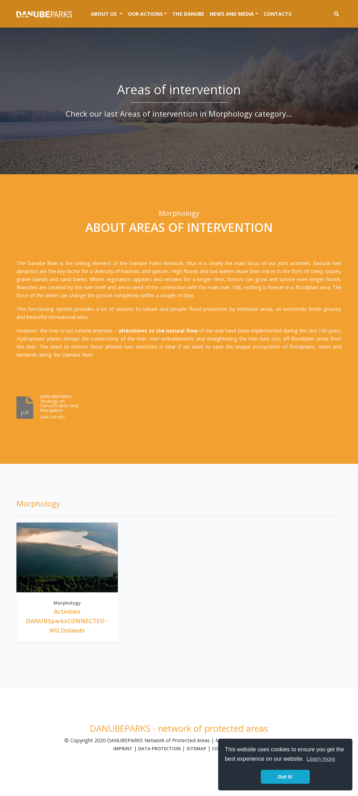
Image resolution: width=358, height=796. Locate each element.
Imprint (123, 748)
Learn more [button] (321, 759)
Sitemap (196, 748)
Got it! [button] (285, 777)
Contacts (278, 13)
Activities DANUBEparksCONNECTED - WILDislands (67, 620)
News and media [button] (232, 13)
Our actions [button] (145, 13)
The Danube (188, 13)
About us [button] (108, 13)
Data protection (159, 748)
